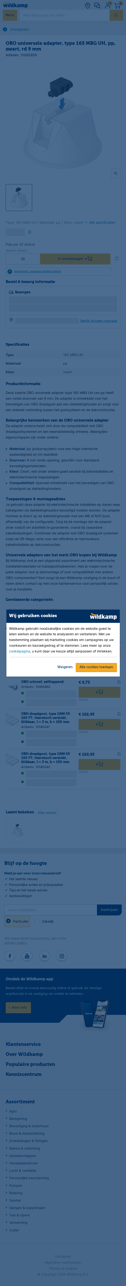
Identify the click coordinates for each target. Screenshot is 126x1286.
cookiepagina (19, 651)
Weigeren (65, 667)
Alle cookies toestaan (96, 667)
